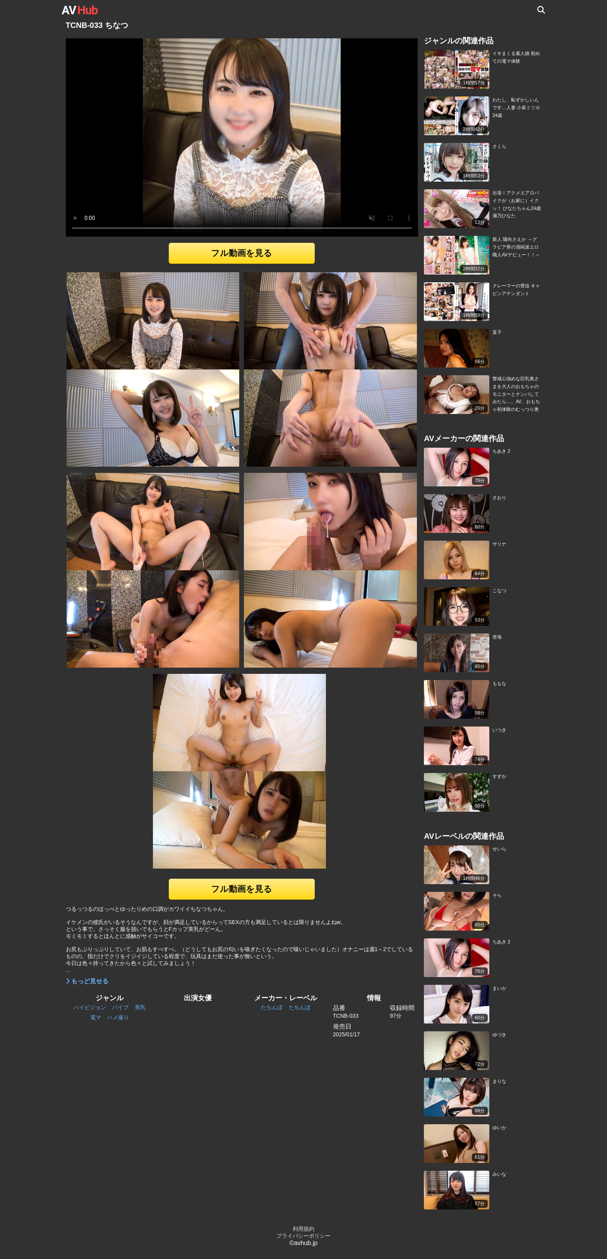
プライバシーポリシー (303, 1236)
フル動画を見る (241, 253)
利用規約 (303, 1229)
